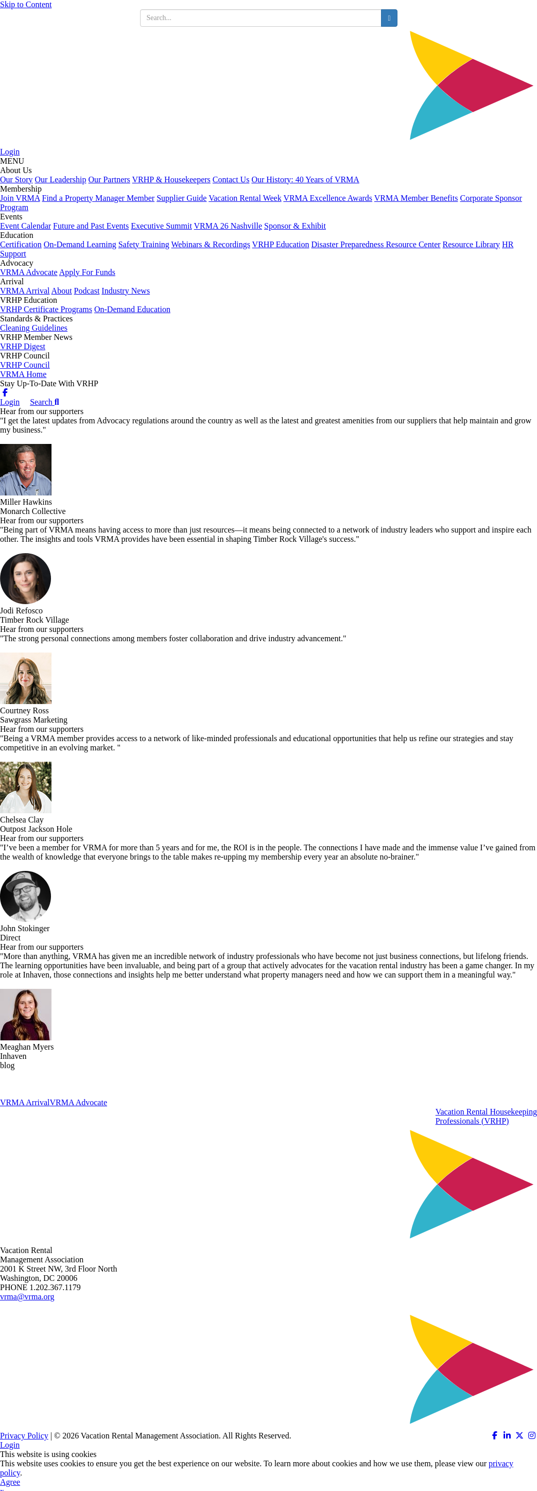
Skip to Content (25, 4)
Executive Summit (161, 225)
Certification (21, 244)
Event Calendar (25, 225)
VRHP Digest (22, 346)
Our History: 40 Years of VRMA (305, 179)
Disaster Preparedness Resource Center (376, 244)
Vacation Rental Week (245, 198)
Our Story (16, 179)
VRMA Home (23, 374)
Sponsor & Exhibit (295, 225)
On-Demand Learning (80, 244)
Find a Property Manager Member (98, 198)
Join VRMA (20, 198)
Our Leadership (60, 179)
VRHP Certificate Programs (46, 309)
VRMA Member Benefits (416, 198)
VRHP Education (280, 244)
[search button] (389, 18)
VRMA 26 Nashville (228, 225)
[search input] (261, 18)
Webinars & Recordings (210, 244)
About (61, 290)
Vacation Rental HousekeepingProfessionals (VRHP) (486, 1116)
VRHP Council (25, 365)
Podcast (87, 290)
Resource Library (471, 244)
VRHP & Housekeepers (171, 179)
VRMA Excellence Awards (327, 198)
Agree (10, 1482)
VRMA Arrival (24, 290)
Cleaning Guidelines (33, 327)
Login (10, 151)
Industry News (125, 290)
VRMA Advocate (29, 272)
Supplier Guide (181, 198)
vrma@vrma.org (27, 1296)
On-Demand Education (132, 309)
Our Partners (109, 179)
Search (44, 402)
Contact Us (231, 179)
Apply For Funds (87, 272)
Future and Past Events (91, 225)
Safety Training (143, 244)
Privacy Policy (24, 1435)
